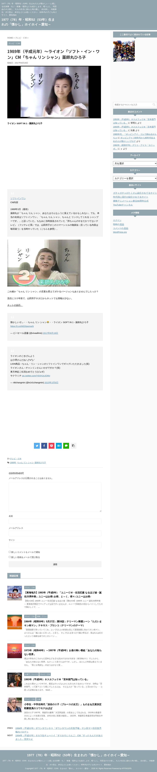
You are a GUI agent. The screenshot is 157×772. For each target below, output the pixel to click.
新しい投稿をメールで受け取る (25, 557)
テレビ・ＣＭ (15, 459)
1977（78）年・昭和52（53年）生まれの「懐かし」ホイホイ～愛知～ (78, 755)
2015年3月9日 (51, 382)
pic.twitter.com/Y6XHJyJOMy (36, 375)
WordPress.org (120, 232)
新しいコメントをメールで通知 (25, 552)
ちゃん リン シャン (25, 463)
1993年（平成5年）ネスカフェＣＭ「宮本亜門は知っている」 (56, 679)
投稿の (118, 224)
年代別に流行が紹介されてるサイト (130, 197)
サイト (12, 540)
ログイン (117, 220)
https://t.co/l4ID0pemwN (22, 326)
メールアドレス (16, 528)
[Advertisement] (55, 416)
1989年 (13, 463)
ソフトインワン (18, 198)
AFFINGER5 (126, 768)
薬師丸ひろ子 (40, 463)
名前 (11, 516)
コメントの (120, 228)
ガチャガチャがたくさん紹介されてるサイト (135, 193)
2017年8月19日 (50, 333)
